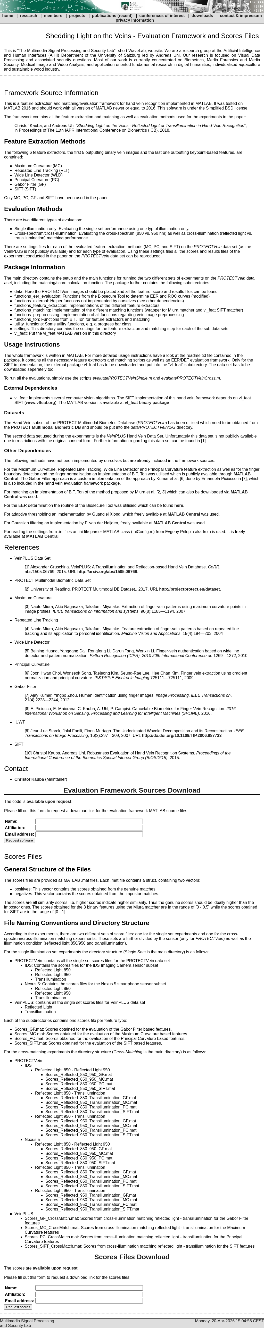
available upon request (49, 801)
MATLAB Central (184, 514)
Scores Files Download (132, 1257)
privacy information (135, 20)
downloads (202, 15)
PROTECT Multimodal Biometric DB (46, 427)
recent (125, 15)
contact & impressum (241, 15)
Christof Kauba (29, 779)
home (7, 15)
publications (104, 15)
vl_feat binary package (147, 402)
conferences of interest (162, 15)
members (54, 15)
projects (77, 15)
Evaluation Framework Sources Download (132, 790)
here (179, 505)
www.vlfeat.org (40, 402)
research (28, 15)
